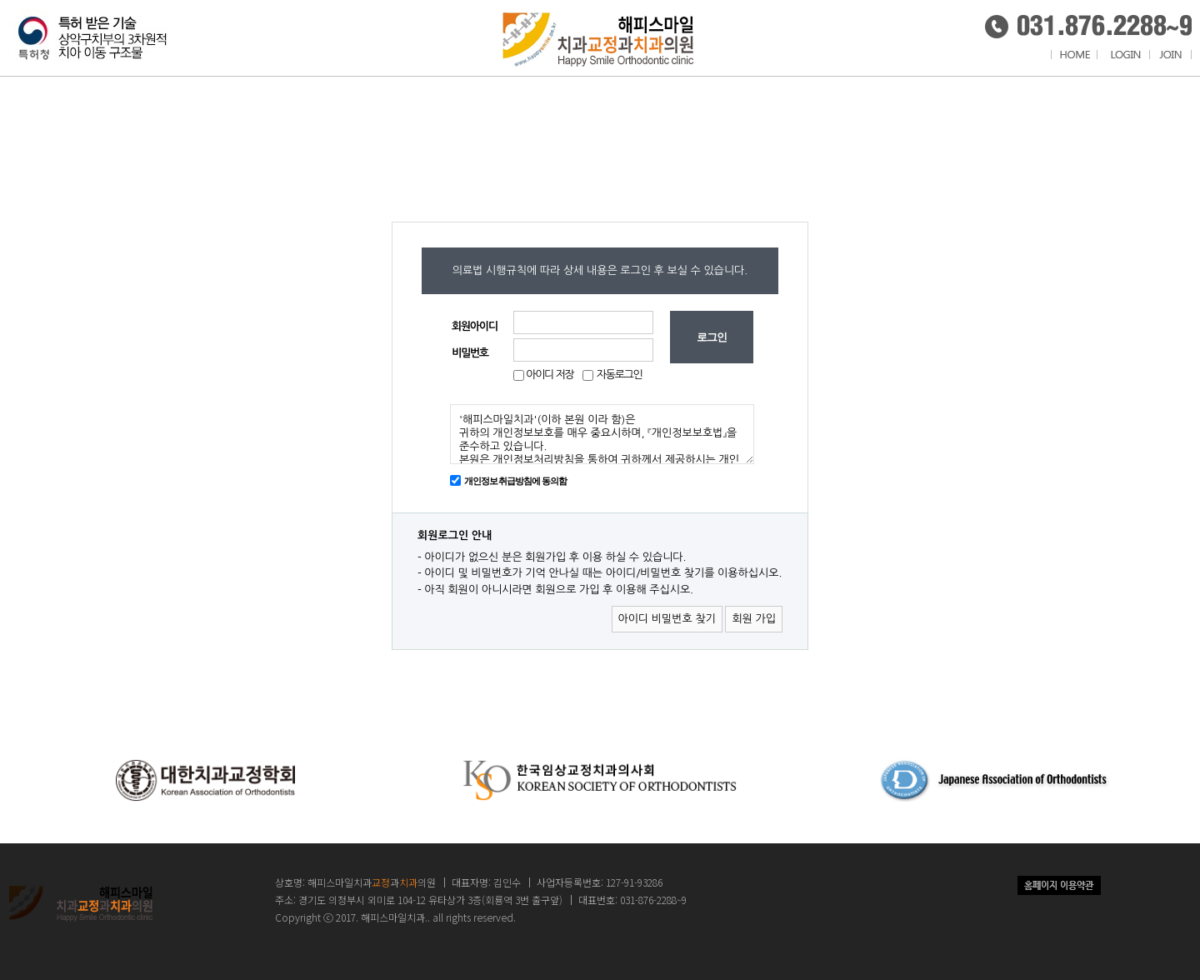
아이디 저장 (548, 374)
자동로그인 (619, 374)
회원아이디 (475, 326)
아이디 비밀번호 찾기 (667, 618)
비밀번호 (470, 353)
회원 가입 (754, 618)
